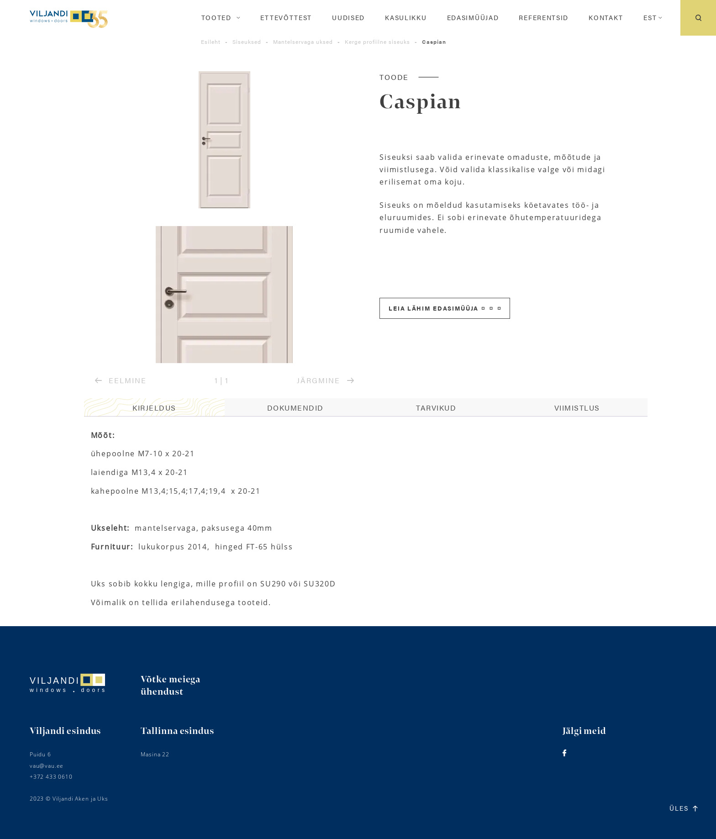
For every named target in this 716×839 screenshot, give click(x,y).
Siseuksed (246, 41)
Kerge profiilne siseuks (377, 41)
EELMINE (121, 380)
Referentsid (544, 17)
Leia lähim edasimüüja (444, 308)
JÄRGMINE (325, 380)
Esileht (211, 41)
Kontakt (606, 17)
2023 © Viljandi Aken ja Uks (69, 798)
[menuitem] (650, 18)
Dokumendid (295, 407)
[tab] (154, 407)
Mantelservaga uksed (303, 41)
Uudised (348, 17)
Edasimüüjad (473, 17)
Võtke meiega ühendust (170, 685)
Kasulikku (405, 17)
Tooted (216, 17)
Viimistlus (577, 407)
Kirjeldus (154, 407)
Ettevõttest (286, 17)
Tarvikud (436, 407)
